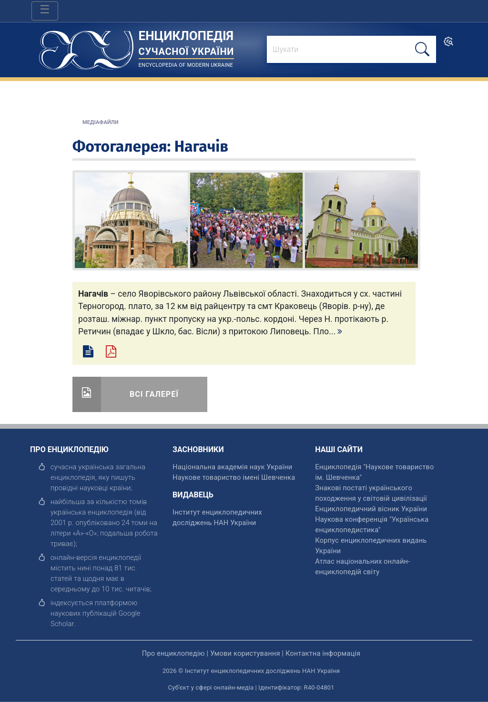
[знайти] (351, 50)
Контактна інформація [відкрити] (322, 653)
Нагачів (201, 146)
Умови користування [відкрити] (245, 653)
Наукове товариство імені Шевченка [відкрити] (234, 477)
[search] (448, 44)
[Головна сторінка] (86, 47)
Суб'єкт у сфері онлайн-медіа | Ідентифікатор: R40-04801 (251, 687)
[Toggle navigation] (44, 11)
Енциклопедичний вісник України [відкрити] (371, 509)
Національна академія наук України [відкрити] (232, 467)
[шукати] (422, 49)
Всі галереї (154, 394)
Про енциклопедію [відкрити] (173, 653)
